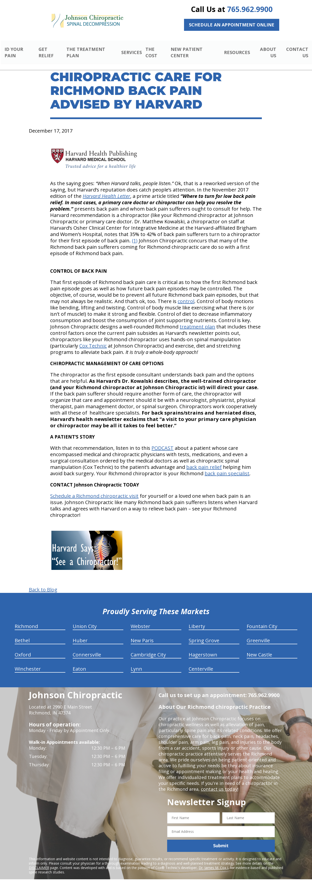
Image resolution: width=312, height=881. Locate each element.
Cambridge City (148, 649)
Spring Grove (204, 635)
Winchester (28, 663)
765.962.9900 (250, 9)
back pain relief (204, 461)
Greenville (258, 635)
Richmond (26, 620)
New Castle (259, 649)
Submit (221, 840)
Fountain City (262, 620)
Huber (80, 635)
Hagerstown (203, 649)
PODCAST (162, 442)
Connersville (87, 649)
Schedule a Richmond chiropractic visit (94, 490)
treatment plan (197, 321)
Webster (140, 620)
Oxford (23, 649)
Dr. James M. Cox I (213, 861)
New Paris (142, 635)
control (186, 295)
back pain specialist (227, 467)
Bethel (22, 635)
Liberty (197, 620)
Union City (85, 620)
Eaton (79, 663)
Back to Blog (43, 584)
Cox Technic (93, 340)
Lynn (136, 663)
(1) (135, 235)
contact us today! (219, 783)
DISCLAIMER (39, 861)
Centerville (201, 663)
